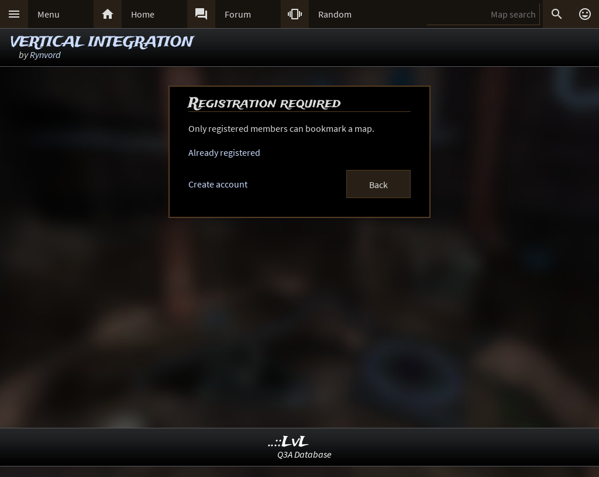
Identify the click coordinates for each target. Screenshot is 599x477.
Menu (48, 14)
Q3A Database (304, 454)
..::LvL (288, 442)
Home (142, 14)
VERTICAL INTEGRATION (102, 42)
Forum (238, 14)
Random (335, 14)
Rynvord (45, 54)
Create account (217, 184)
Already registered (224, 152)
